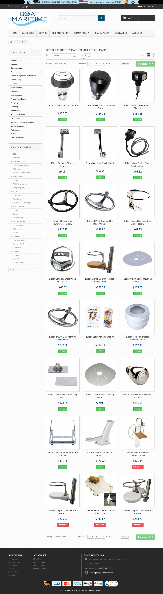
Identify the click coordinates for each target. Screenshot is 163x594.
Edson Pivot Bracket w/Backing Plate (62, 396)
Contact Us (121, 33)
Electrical (14, 91)
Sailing (13, 134)
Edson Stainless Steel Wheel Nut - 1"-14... (62, 280)
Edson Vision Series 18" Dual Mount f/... (100, 454)
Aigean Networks (19, 176)
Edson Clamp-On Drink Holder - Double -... (138, 512)
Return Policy (81, 33)
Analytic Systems (19, 188)
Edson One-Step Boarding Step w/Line (63, 454)
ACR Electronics (19, 161)
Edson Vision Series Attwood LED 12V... (137, 106)
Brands (43, 33)
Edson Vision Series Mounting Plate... (138, 280)
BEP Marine (17, 229)
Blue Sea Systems (19, 240)
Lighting (14, 64)
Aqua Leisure (18, 199)
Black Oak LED (18, 236)
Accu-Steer (17, 158)
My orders (37, 559)
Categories (28, 33)
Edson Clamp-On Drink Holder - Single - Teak (100, 280)
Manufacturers (21, 147)
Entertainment (16, 87)
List (153, 55)
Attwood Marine (18, 206)
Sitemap (11, 575)
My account (39, 554)
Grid (148, 55)
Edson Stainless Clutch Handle (100, 163)
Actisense (16, 169)
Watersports (15, 130)
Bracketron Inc (18, 263)
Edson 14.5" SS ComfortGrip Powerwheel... (62, 338)
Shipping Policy (60, 33)
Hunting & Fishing (18, 114)
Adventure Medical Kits (21, 173)
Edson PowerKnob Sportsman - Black (100, 106)
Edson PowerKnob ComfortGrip (63, 105)
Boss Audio (17, 259)
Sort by (49, 55)
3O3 (14, 154)
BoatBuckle (17, 248)
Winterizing (15, 111)
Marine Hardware (17, 126)
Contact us (141, 6)
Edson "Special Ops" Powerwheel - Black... (63, 222)
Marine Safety (16, 80)
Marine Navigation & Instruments (23, 76)
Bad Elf (15, 210)
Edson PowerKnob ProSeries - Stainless (137, 396)
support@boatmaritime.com (104, 573)
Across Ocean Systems (21, 165)
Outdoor (14, 83)
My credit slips (39, 562)
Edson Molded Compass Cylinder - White (137, 338)
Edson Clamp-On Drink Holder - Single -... (63, 512)
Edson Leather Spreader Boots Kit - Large (100, 512)
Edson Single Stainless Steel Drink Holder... (137, 222)
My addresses (38, 565)
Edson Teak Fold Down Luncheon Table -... (138, 454)
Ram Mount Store (17, 138)
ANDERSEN (17, 195)
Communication (17, 68)
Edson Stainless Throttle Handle (62, 164)
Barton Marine (18, 218)
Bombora (16, 255)
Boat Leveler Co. (19, 244)
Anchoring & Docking (19, 99)
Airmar (15, 180)
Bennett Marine (18, 225)
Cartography (15, 118)
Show (80, 55)
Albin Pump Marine (20, 184)
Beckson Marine (19, 221)
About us (137, 33)
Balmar (15, 214)
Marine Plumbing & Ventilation (22, 122)
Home (14, 33)
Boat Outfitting (16, 95)
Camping (14, 103)
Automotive (15, 72)
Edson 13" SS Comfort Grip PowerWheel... (100, 222)
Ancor (15, 191)
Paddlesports (16, 60)
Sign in (150, 6)
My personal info (39, 569)
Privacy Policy (101, 33)
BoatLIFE (16, 251)
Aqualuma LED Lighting (21, 203)
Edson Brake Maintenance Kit (100, 337)
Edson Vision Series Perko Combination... (137, 164)
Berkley (15, 233)
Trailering (14, 107)
